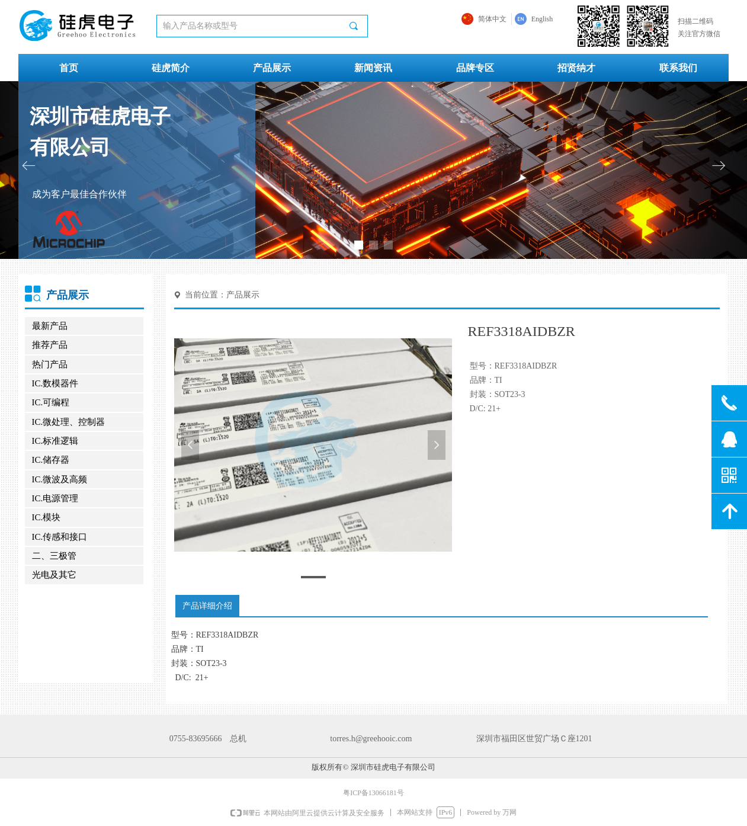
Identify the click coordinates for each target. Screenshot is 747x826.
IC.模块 (46, 517)
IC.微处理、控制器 (68, 422)
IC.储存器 (51, 460)
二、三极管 (54, 556)
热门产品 (50, 364)
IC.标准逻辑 (55, 441)
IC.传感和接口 (60, 537)
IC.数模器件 (55, 383)
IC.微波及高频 (60, 479)
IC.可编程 (51, 402)
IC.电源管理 (55, 498)
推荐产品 (50, 345)
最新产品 (50, 326)
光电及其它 (54, 575)
